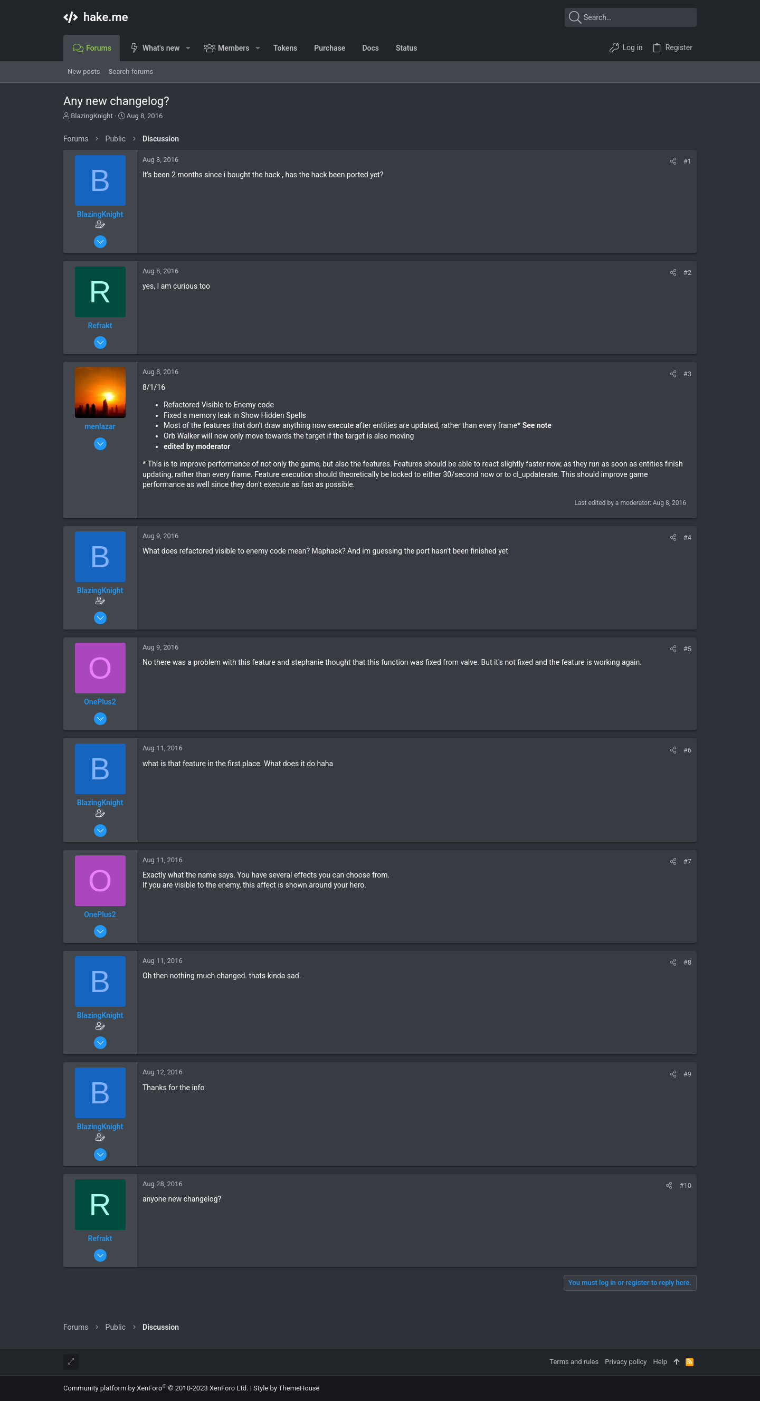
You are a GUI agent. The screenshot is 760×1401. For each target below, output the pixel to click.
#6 (687, 750)
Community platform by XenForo (155, 1388)
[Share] (673, 161)
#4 (687, 537)
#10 (685, 1185)
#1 (687, 161)
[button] (187, 48)
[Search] (631, 17)
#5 (687, 649)
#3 (687, 374)
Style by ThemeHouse (286, 1388)
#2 (687, 273)
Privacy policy (626, 1362)
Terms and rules (573, 1362)
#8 (687, 962)
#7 (687, 861)
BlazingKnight (92, 116)
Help (660, 1362)
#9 (687, 1074)
